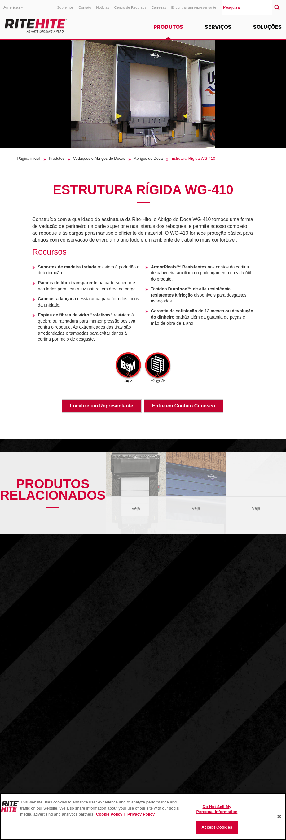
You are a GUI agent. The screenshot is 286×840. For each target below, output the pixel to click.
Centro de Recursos (130, 7)
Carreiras (158, 7)
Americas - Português (13, 10)
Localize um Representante (101, 405)
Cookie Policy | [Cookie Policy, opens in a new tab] (111, 814)
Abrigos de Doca (148, 158)
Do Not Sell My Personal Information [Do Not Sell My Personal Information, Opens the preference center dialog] (217, 809)
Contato (84, 7)
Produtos (168, 27)
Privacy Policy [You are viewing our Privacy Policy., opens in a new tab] (141, 814)
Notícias (102, 7)
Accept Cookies (216, 827)
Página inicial (28, 158)
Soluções (267, 27)
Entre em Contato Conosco (183, 405)
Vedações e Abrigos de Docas (99, 158)
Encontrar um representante (193, 7)
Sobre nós (65, 7)
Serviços (218, 27)
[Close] (279, 816)
